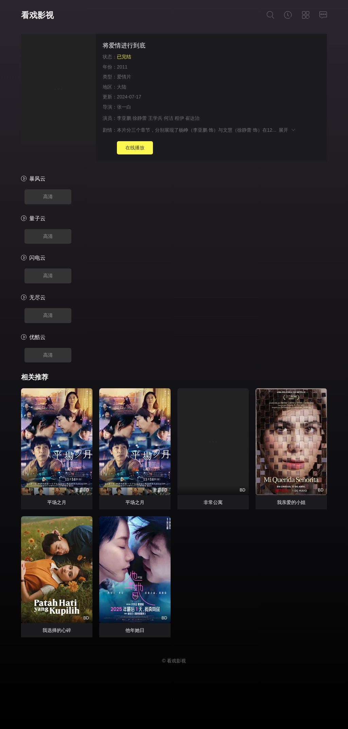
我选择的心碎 (56, 630)
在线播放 (134, 147)
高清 (48, 196)
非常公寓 (213, 502)
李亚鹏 (124, 118)
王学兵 (155, 118)
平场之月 (56, 502)
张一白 (124, 107)
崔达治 (192, 118)
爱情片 (124, 76)
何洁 (168, 118)
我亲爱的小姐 (291, 502)
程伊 (179, 118)
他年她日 (134, 630)
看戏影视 (37, 15)
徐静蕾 (140, 118)
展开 (287, 130)
